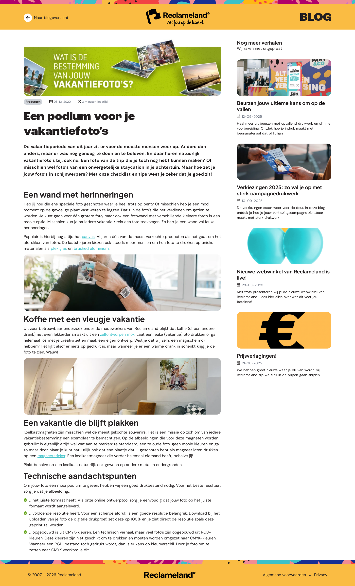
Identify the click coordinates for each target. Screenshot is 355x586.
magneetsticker (51, 455)
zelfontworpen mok (117, 334)
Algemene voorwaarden (284, 574)
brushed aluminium (91, 248)
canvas (88, 236)
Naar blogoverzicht (46, 18)
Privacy (320, 574)
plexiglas (59, 248)
